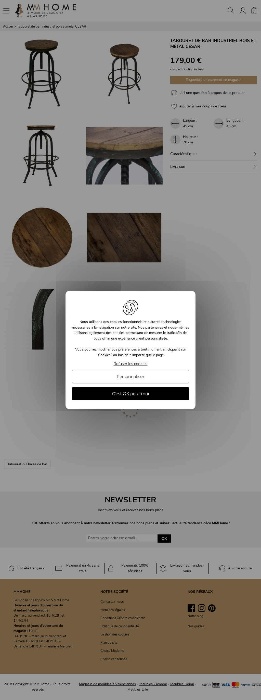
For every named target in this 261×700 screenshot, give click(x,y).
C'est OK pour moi (130, 393)
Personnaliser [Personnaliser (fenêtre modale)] (131, 376)
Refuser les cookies (131, 363)
